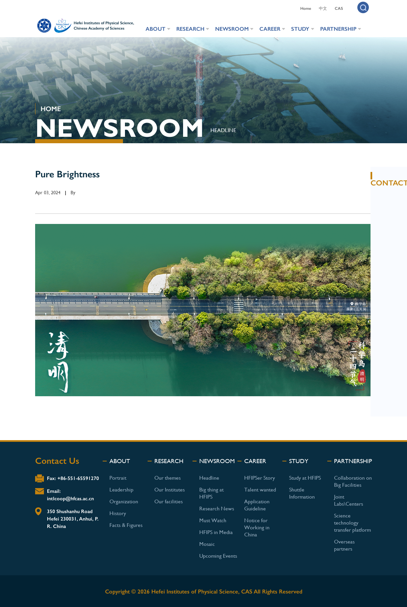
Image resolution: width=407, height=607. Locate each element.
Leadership (121, 489)
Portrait (117, 478)
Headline (209, 478)
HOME (51, 109)
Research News (216, 508)
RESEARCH (190, 29)
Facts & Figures (126, 525)
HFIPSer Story (259, 478)
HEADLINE (223, 130)
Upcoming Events (218, 556)
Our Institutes (169, 489)
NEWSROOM (232, 29)
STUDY (300, 29)
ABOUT (156, 29)
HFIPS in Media (216, 532)
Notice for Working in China (257, 527)
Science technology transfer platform (352, 522)
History (117, 513)
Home (305, 8)
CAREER (269, 29)
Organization (123, 501)
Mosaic (207, 544)
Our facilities (168, 501)
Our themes (167, 478)
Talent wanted (260, 489)
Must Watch (212, 520)
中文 (323, 8)
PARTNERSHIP (338, 29)
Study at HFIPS (305, 478)
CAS (339, 8)
